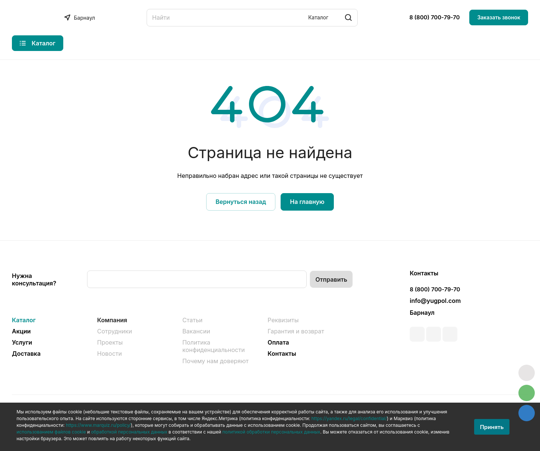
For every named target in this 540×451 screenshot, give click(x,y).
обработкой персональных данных (129, 432)
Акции (21, 331)
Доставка (26, 353)
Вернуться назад (240, 201)
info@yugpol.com (435, 300)
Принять (492, 427)
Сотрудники (114, 331)
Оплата (278, 342)
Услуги (22, 342)
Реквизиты (283, 320)
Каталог (24, 320)
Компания (112, 320)
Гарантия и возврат (296, 331)
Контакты (282, 353)
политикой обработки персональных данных (271, 432)
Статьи (192, 320)
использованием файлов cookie (51, 432)
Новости (109, 353)
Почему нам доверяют (215, 361)
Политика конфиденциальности (213, 346)
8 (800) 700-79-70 (434, 17)
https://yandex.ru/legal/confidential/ (349, 418)
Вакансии (196, 331)
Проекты (110, 342)
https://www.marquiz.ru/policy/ (98, 425)
